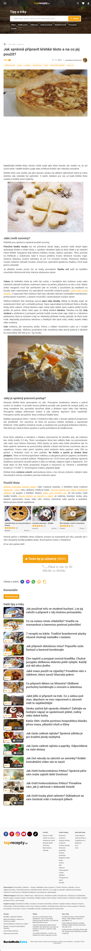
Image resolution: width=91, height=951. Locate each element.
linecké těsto (37, 65)
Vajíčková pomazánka (73, 890)
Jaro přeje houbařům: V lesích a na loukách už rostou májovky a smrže (45, 934)
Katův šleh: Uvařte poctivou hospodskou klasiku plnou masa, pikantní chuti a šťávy (56, 722)
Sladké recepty (40, 898)
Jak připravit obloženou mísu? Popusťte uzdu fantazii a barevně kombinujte (54, 648)
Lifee (76, 848)
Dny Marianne (42, 892)
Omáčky (14, 29)
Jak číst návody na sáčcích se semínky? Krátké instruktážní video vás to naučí (56, 760)
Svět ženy (46, 845)
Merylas (7, 530)
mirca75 (35, 528)
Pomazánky (18, 887)
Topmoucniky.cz (80, 838)
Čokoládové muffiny (22, 904)
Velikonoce (34, 25)
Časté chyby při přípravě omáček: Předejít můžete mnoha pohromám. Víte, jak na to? (74, 925)
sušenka (27, 65)
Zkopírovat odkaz (44, 582)
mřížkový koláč (10, 65)
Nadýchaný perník (48, 909)
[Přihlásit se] (88, 3)
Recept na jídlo (48, 835)
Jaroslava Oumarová (73, 60)
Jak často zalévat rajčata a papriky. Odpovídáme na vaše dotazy (56, 747)
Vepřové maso (39, 895)
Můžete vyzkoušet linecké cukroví (20, 487)
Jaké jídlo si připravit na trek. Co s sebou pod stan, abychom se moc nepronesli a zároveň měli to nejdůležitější (54, 699)
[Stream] (29, 834)
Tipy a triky (18, 12)
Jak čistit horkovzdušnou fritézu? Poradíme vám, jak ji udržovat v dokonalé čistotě (53, 785)
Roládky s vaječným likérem (13, 917)
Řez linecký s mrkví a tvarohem (72, 523)
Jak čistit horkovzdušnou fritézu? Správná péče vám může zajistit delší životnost (56, 772)
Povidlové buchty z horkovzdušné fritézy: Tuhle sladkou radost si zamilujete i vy (73, 918)
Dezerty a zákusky (68, 887)
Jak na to (21, 44)
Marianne (78, 843)
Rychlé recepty (9, 898)
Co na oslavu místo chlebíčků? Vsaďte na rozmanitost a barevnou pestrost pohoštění (53, 622)
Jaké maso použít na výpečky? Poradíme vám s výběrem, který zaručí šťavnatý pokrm (56, 672)
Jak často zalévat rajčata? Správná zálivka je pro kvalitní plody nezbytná (54, 735)
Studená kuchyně (46, 25)
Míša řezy (63, 906)
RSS (60, 865)
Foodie (61, 873)
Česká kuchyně (62, 898)
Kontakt (61, 882)
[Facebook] (6, 834)
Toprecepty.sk (79, 835)
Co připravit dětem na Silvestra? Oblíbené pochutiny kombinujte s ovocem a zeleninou (54, 685)
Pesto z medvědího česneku (31, 909)
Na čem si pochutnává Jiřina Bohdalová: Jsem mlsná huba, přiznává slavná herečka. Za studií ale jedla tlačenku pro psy (45, 919)
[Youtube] (23, 834)
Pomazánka (73, 25)
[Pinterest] (11, 834)
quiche (20, 65)
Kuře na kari (30, 906)
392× (7, 60)
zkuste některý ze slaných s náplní (35, 496)
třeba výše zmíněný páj (54, 493)
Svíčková (7, 892)
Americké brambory (23, 890)
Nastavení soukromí (62, 837)
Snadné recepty (20, 898)
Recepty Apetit (48, 843)
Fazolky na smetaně (37, 904)
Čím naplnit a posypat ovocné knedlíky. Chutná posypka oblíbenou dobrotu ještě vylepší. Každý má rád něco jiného (56, 662)
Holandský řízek (53, 906)
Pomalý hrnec (62, 895)
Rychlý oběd (59, 909)
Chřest (13, 25)
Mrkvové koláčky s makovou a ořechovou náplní (14, 920)
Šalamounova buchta (11, 933)
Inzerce (61, 863)
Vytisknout (39, 582)
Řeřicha (45, 890)
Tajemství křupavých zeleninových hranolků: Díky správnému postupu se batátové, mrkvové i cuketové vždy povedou (45, 928)
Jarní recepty (19, 900)
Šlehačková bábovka (29, 892)
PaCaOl (62, 528)
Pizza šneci (16, 909)
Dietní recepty (51, 898)
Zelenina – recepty (29, 887)
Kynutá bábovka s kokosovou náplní (16, 924)
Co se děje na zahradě (57, 890)
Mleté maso (29, 895)
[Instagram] (17, 834)
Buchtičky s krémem (52, 904)
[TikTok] (35, 834)
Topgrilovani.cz (80, 840)
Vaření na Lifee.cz (49, 838)
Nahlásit (62, 875)
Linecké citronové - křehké (42, 523)
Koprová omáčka (40, 906)
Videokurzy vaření (49, 840)
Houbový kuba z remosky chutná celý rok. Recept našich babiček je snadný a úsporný (74, 931)
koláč (46, 65)
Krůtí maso (20, 895)
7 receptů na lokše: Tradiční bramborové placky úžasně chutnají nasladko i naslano (56, 635)
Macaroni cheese (77, 904)
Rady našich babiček (57, 65)
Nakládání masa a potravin (45, 887)
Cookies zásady (64, 845)
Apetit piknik (52, 892)
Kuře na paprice (72, 906)
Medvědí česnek (60, 25)
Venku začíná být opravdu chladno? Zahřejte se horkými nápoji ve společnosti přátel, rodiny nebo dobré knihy (56, 712)
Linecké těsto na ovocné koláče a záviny (18, 524)
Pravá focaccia (16, 892)
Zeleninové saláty (74, 898)
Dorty (12, 900)
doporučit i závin (12, 490)
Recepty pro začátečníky (76, 895)
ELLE (76, 845)
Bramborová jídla (51, 895)
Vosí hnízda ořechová (11, 931)
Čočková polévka (19, 906)
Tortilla (58, 887)
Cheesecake (8, 906)
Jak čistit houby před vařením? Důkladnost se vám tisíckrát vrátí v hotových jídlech (55, 797)
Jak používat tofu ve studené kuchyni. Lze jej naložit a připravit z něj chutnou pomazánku (54, 610)
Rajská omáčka (65, 904)
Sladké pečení (23, 25)
